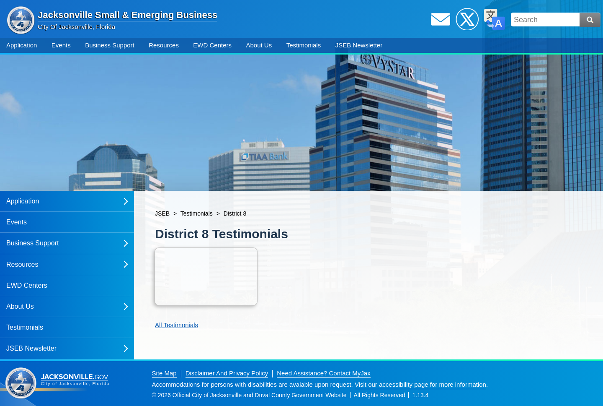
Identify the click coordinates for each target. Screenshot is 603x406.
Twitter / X (467, 19)
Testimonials (303, 45)
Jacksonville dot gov (57, 383)
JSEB (162, 213)
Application (21, 45)
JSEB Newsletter (359, 45)
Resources (164, 45)
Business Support (109, 45)
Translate (494, 19)
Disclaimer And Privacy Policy (227, 373)
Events (61, 45)
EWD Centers (212, 45)
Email (440, 19)
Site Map (164, 373)
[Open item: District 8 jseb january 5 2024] (206, 276)
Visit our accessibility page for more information (420, 384)
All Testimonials (176, 324)
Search (590, 20)
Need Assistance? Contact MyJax (323, 373)
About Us (259, 45)
